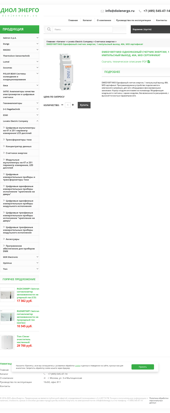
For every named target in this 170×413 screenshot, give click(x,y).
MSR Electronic (21, 256)
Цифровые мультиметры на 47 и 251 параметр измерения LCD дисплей (19, 130)
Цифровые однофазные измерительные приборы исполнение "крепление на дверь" (19, 190)
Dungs (21, 43)
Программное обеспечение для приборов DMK (19, 248)
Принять (143, 367)
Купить (84, 104)
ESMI (21, 114)
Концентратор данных (17, 146)
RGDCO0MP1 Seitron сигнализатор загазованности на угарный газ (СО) (28, 293)
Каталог (87, 20)
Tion (21, 268)
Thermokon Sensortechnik (16, 55)
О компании (104, 20)
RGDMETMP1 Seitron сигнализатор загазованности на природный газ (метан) (28, 317)
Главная (73, 20)
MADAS (21, 49)
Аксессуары (11, 239)
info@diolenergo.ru (120, 11)
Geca (21, 85)
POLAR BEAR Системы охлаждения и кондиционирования (21, 76)
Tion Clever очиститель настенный (23, 339)
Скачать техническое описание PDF (126, 61)
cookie (77, 366)
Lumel (21, 61)
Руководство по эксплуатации (133, 20)
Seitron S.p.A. (21, 37)
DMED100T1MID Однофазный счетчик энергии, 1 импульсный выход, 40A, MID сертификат (94, 44)
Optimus (21, 262)
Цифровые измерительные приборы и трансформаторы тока (19, 176)
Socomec (21, 67)
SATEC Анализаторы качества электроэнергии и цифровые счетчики (18, 94)
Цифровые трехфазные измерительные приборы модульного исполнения (18, 229)
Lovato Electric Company (21, 120)
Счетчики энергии (15, 153)
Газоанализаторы (21, 103)
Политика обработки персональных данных (158, 400)
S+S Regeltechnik (21, 109)
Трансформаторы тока (17, 139)
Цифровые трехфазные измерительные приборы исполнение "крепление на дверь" (19, 216)
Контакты (161, 20)
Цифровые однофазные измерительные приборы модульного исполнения (18, 203)
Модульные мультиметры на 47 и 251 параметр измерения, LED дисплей (18, 163)
